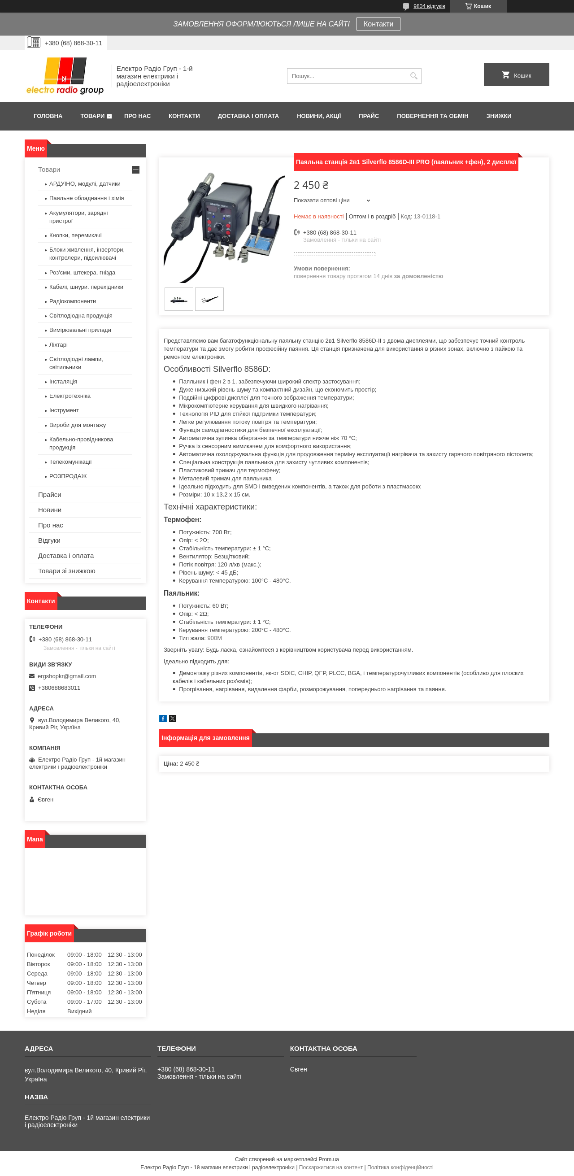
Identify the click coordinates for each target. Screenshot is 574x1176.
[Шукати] (414, 76)
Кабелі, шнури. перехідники (86, 286)
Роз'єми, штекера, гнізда (82, 272)
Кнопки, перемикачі (75, 235)
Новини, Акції (319, 116)
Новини (49, 510)
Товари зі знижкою (67, 571)
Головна (48, 116)
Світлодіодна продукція (81, 315)
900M (215, 638)
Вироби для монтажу (77, 425)
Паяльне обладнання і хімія (86, 198)
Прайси (49, 494)
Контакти (379, 24)
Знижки (499, 116)
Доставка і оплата (248, 116)
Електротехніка (70, 395)
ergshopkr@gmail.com (67, 676)
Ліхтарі (58, 344)
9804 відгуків (429, 6)
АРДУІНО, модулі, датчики (85, 183)
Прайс (369, 116)
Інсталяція (63, 381)
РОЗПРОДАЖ (68, 476)
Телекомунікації (70, 461)
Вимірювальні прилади (80, 330)
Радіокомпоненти (72, 301)
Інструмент (64, 410)
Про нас (137, 116)
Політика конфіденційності (400, 1167)
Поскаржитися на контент (331, 1167)
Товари (92, 116)
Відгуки (49, 540)
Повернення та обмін (432, 116)
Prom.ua (329, 1159)
